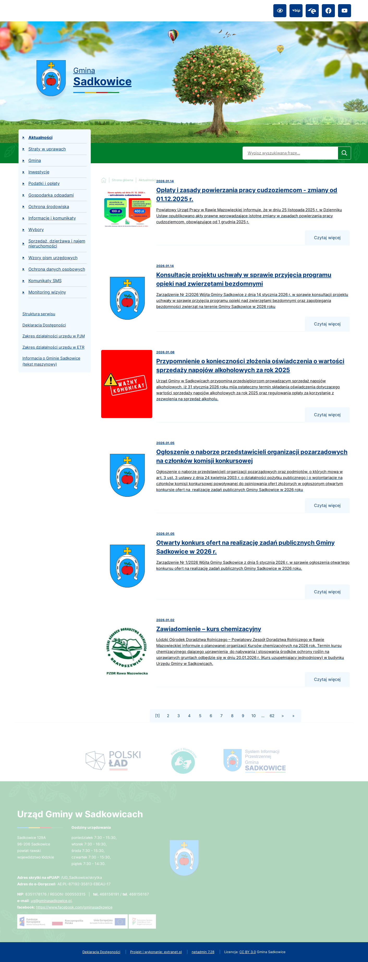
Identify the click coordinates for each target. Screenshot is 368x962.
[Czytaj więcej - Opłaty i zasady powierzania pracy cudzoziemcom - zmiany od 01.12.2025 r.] (225, 212)
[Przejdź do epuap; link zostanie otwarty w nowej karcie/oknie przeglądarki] (312, 10)
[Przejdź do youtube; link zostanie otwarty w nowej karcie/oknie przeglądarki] (344, 10)
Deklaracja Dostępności (44, 325)
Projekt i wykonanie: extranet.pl (156, 952)
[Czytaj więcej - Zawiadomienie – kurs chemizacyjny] (225, 652)
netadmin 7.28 (203, 952)
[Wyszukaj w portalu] (290, 153)
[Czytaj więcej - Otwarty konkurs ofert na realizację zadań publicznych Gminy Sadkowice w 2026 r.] (225, 565)
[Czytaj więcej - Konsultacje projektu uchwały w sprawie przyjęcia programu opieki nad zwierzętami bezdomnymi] (225, 298)
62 (272, 715)
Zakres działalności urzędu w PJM (53, 336)
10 (253, 715)
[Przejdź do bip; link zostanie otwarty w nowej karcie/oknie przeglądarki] (296, 10)
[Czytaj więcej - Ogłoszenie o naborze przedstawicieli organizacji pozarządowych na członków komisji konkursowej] (225, 477)
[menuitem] (55, 137)
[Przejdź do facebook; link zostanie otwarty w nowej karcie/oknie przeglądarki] (328, 10)
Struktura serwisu (38, 313)
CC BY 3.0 (247, 952)
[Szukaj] (344, 153)
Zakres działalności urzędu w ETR (53, 347)
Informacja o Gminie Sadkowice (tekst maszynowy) (51, 361)
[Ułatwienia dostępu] (279, 10)
